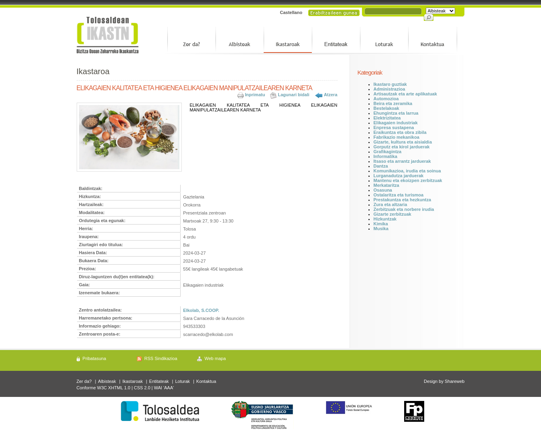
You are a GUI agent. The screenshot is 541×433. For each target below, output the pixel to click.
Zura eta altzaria (390, 204)
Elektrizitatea (387, 117)
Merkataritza (386, 185)
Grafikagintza (388, 151)
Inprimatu (255, 94)
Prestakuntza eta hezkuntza (402, 199)
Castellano (291, 12)
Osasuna (383, 190)
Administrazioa (389, 89)
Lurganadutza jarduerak (399, 175)
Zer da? (84, 381)
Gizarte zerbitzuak (392, 214)
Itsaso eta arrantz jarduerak (402, 161)
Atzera (331, 94)
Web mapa (215, 358)
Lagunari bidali (293, 94)
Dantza (381, 166)
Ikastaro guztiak (390, 84)
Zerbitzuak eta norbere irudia (404, 209)
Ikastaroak (132, 381)
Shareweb (455, 381)
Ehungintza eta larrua (396, 113)
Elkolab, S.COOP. (201, 310)
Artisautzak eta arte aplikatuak (405, 93)
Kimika (381, 223)
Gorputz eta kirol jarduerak (402, 146)
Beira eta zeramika (393, 103)
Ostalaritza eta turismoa (399, 194)
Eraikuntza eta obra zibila (400, 132)
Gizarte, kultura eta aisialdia (403, 142)
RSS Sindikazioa (160, 358)
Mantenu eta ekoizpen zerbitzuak (408, 180)
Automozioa (386, 98)
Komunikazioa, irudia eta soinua (407, 170)
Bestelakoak (386, 108)
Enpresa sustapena (394, 127)
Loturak (182, 381)
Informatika (385, 156)
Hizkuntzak (385, 218)
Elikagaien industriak (396, 122)
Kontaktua (206, 381)
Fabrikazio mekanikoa (396, 137)
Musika (381, 228)
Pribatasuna (94, 358)
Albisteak (107, 381)
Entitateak (159, 381)
